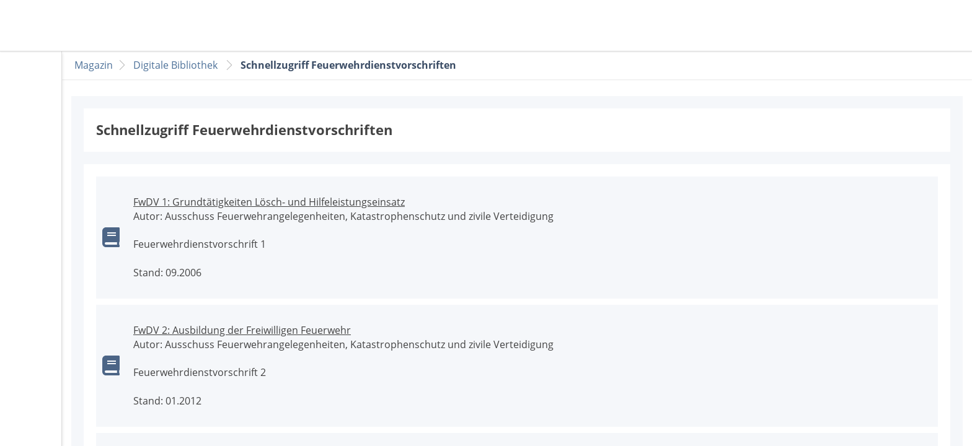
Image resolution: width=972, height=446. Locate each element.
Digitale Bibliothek (175, 65)
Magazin (93, 65)
